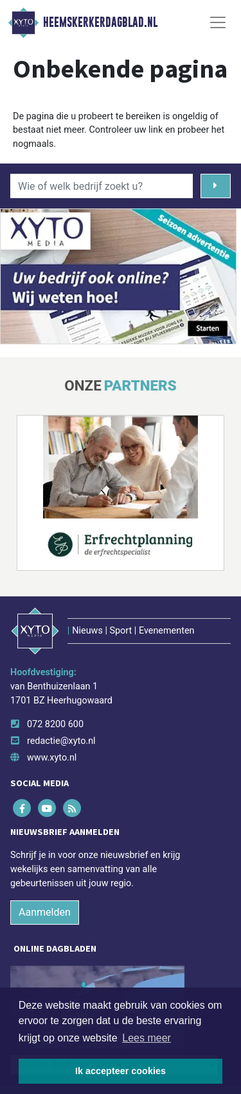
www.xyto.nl (51, 757)
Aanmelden (45, 912)
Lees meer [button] (146, 1037)
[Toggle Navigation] (218, 22)
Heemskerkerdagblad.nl (100, 22)
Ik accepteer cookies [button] (120, 1071)
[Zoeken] (216, 186)
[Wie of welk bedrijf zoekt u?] (101, 186)
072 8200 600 (55, 724)
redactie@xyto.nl (61, 741)
